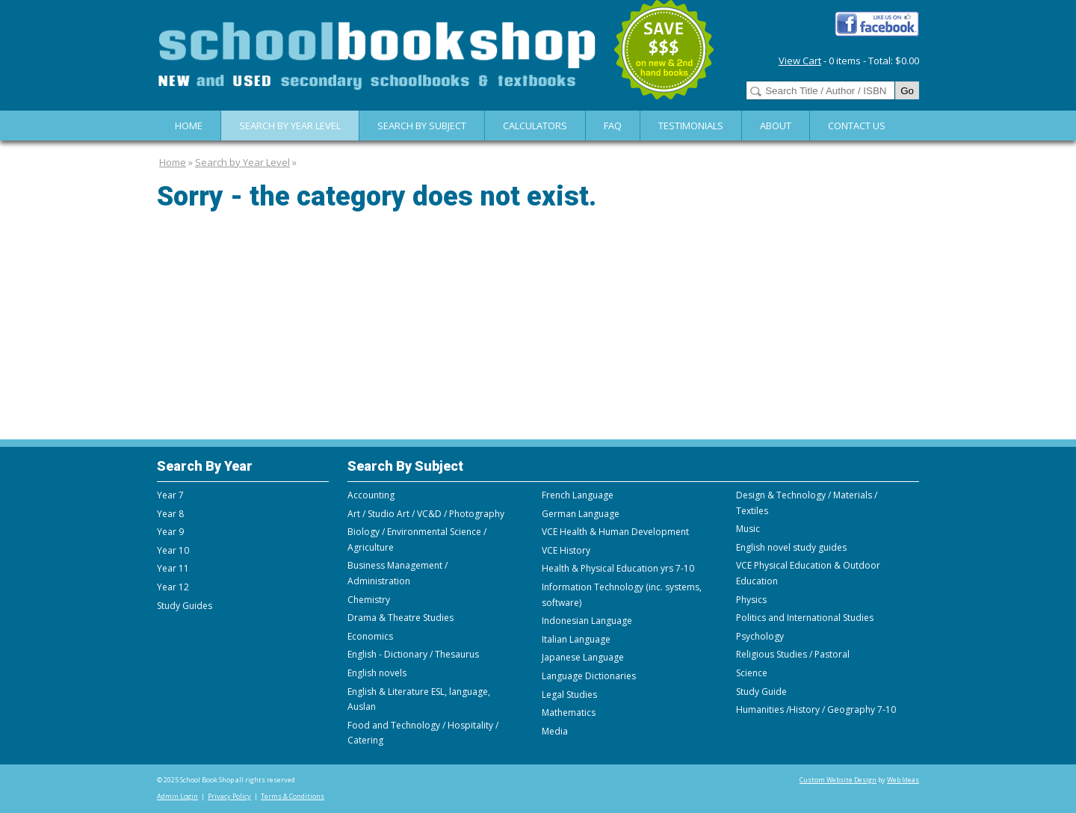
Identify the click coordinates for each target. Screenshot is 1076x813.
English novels (376, 673)
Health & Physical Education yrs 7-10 (618, 568)
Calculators (535, 125)
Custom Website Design (838, 780)
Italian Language (576, 639)
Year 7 (170, 495)
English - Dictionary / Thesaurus (413, 654)
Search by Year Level (290, 125)
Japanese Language (583, 657)
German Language (580, 513)
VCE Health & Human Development (615, 531)
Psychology (760, 636)
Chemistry (368, 599)
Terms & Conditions (292, 796)
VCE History (566, 550)
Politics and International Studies (805, 617)
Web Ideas (903, 780)
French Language (577, 495)
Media (555, 731)
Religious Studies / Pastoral (793, 654)
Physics (751, 599)
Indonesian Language (587, 620)
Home (188, 125)
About (775, 125)
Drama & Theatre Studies (400, 617)
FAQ (613, 125)
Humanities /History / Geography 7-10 (816, 709)
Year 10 (173, 550)
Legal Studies (569, 694)
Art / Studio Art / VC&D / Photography (425, 513)
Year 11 (173, 568)
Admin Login (177, 796)
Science (751, 673)
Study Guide (761, 691)
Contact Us (856, 125)
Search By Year (205, 466)
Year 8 (170, 513)
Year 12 (173, 587)
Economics (370, 636)
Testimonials (690, 125)
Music (748, 528)
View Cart (800, 60)
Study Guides (184, 605)
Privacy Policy (229, 796)
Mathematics (569, 712)
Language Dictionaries (589, 676)
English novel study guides (791, 547)
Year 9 (170, 531)
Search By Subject (421, 125)
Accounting (371, 495)
